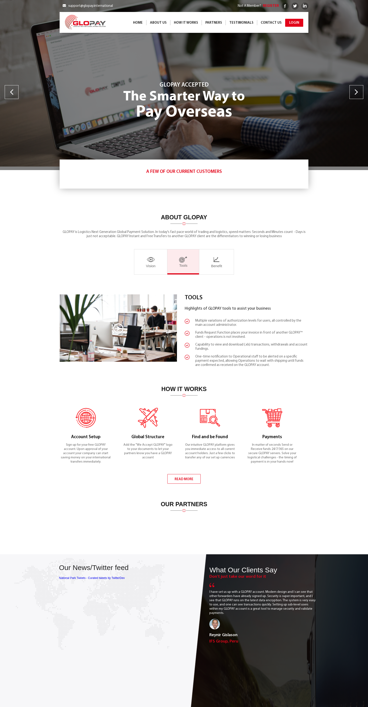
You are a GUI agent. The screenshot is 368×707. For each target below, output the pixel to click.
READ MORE (184, 496)
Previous (11, 92)
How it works (186, 23)
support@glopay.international (90, 6)
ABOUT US (158, 23)
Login (294, 23)
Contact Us (271, 23)
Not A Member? (249, 6)
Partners (213, 23)
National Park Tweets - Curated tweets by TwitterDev (92, 606)
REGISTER (271, 6)
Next (356, 92)
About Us (223, 689)
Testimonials (241, 23)
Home (138, 23)
